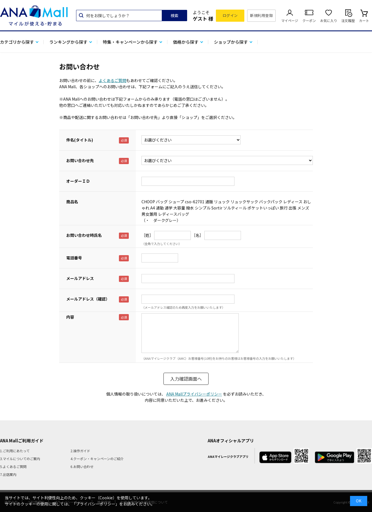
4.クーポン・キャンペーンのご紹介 (97, 458)
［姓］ (147, 235)
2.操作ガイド (80, 450)
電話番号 (74, 258)
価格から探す (185, 42)
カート (364, 20)
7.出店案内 (8, 474)
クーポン (309, 20)
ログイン (230, 15)
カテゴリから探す (17, 42)
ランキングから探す (68, 42)
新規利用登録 (261, 15)
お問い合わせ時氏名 (84, 235)
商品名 (72, 201)
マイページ (289, 20)
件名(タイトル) (79, 140)
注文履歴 (348, 20)
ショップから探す (231, 42)
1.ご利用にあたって (15, 450)
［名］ (197, 235)
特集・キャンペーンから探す (130, 42)
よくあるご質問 (112, 80)
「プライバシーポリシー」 (95, 504)
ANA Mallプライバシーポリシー (194, 394)
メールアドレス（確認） (88, 299)
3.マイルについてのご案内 (20, 458)
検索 (174, 15)
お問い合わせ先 (80, 160)
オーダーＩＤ (78, 181)
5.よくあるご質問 (13, 466)
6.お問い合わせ (82, 466)
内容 (70, 317)
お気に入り (328, 20)
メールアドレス (80, 278)
